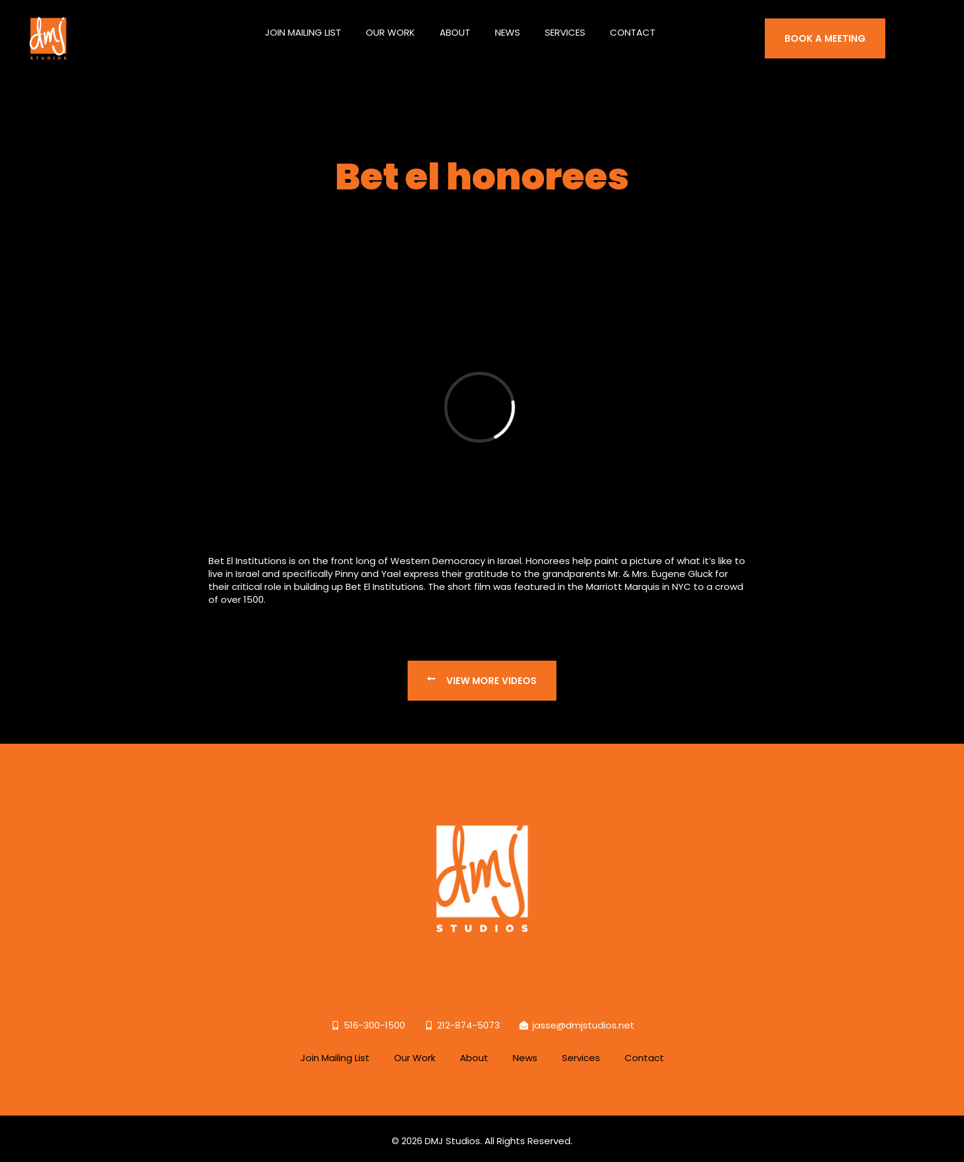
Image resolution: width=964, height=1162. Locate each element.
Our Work (390, 25)
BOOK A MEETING (825, 31)
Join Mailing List (303, 25)
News (507, 25)
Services (565, 25)
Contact (632, 25)
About (455, 25)
